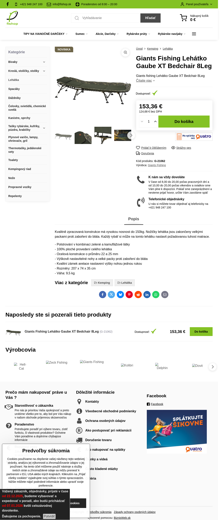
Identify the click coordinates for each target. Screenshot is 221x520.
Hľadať (150, 18)
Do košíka (184, 121)
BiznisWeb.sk (122, 517)
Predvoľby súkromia (99, 512)
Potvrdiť (49, 516)
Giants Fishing (157, 165)
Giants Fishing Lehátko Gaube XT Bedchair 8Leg (62, 331)
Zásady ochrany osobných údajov (135, 512)
